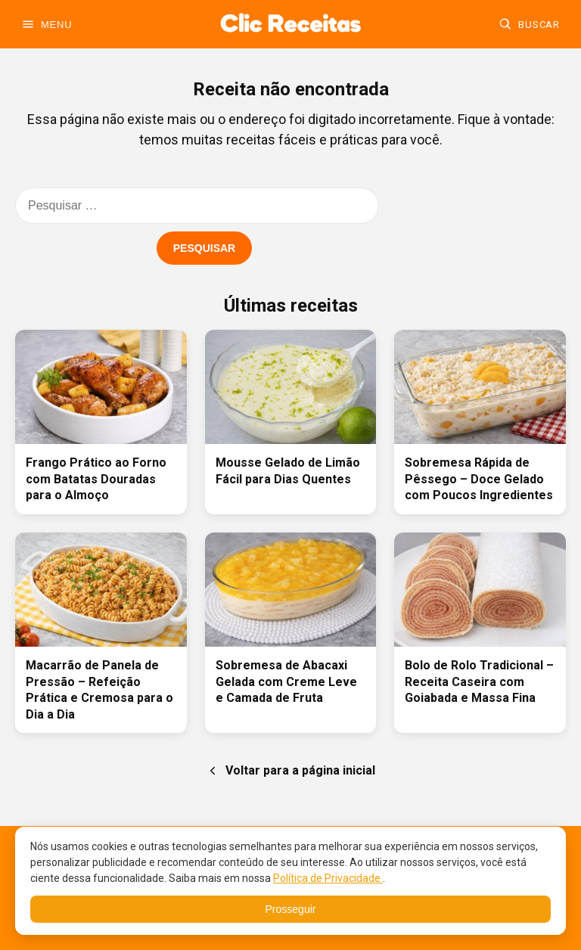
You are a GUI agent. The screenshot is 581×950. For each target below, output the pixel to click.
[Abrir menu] (46, 24)
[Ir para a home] (290, 24)
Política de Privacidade (328, 878)
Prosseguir (291, 909)
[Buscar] (529, 24)
